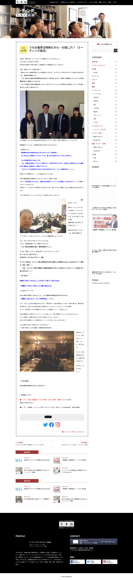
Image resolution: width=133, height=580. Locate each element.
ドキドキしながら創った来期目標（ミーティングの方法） (33, 444)
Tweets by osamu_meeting (100, 283)
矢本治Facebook (77, 561)
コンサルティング (82, 2)
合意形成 (105, 97)
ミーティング (67, 431)
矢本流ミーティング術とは (68, 2)
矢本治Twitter (92, 561)
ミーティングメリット (104, 65)
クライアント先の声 (105, 129)
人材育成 (105, 108)
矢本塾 (104, 69)
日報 (105, 158)
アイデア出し (105, 94)
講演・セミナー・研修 (105, 2)
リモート (104, 80)
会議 (104, 83)
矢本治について (54, 2)
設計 (105, 104)
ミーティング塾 (93, 2)
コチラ (31, 403)
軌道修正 (105, 101)
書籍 (104, 87)
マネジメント (105, 115)
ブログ (115, 2)
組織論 (105, 112)
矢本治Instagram (110, 561)
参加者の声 (105, 140)
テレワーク (104, 76)
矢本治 (105, 161)
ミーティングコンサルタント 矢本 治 (26, 2)
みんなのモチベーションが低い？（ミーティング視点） (71, 444)
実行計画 (104, 62)
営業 (105, 119)
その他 (73, 431)
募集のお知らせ (105, 137)
